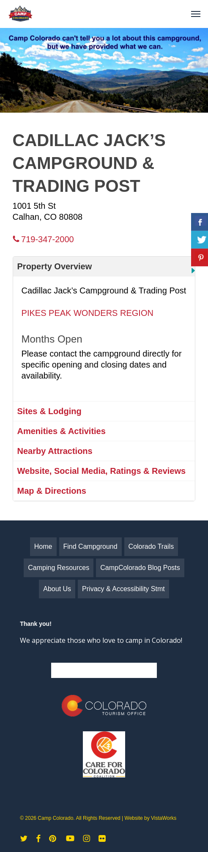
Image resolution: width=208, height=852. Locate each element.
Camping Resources (58, 567)
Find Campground (90, 546)
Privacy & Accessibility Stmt (123, 588)
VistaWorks (163, 818)
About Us (57, 588)
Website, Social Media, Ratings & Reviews (101, 471)
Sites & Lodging (49, 411)
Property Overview (54, 266)
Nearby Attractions (55, 451)
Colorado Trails (151, 546)
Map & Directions (51, 490)
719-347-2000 (43, 239)
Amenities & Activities (61, 431)
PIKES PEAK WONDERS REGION (87, 313)
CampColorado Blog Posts (140, 567)
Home (43, 546)
